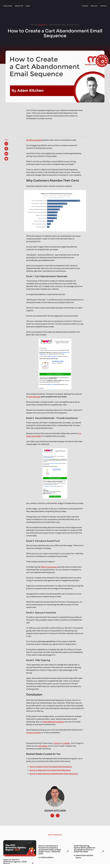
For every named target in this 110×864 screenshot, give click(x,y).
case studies (7, 6)
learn (28, 6)
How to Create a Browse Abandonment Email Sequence (53, 773)
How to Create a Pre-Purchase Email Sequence (50, 770)
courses (85, 6)
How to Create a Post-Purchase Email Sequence (50, 766)
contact (103, 6)
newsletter (19, 6)
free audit (94, 6)
